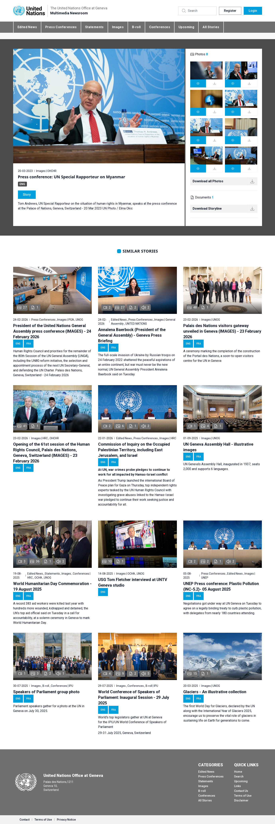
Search (238, 776)
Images (118, 27)
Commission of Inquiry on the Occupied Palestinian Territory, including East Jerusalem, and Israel (134, 450)
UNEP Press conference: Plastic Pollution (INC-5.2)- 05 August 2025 (221, 586)
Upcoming (186, 27)
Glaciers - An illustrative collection (214, 691)
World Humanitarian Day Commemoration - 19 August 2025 (52, 586)
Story (27, 194)
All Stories (211, 27)
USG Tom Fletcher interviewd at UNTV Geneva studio (132, 582)
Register (230, 11)
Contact (25, 819)
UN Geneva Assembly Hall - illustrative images (218, 447)
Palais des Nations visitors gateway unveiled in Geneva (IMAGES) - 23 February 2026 (222, 331)
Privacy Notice (66, 819)
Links (237, 786)
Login (253, 11)
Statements (94, 27)
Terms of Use (242, 795)
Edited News (27, 27)
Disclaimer (241, 800)
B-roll (136, 27)
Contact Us (241, 790)
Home (238, 771)
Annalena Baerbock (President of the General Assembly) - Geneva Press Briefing (132, 335)
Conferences (159, 27)
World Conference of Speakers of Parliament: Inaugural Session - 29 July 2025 (133, 697)
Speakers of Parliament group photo (46, 691)
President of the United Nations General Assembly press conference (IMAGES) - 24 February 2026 (52, 331)
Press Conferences (61, 27)
